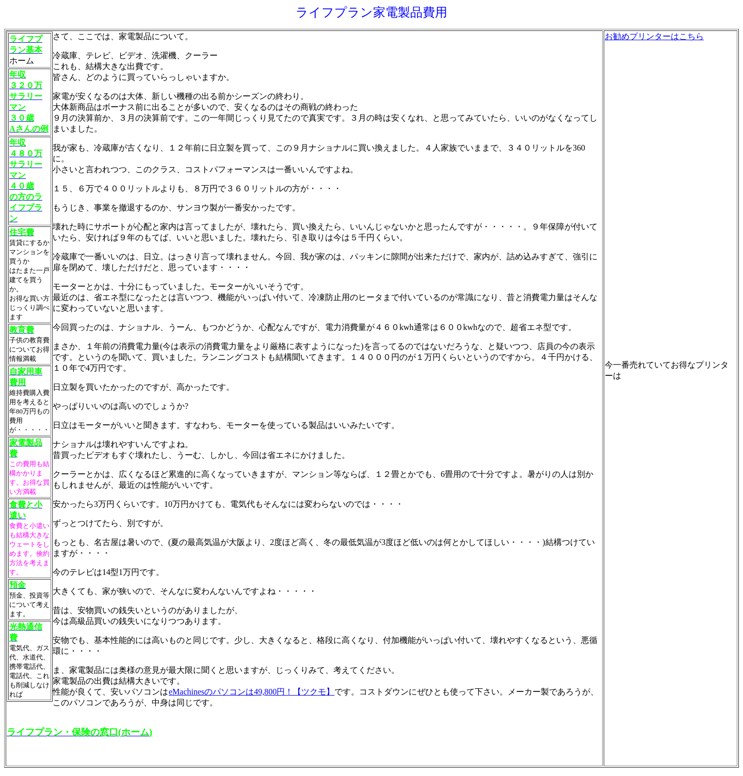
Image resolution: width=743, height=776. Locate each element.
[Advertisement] (646, 197)
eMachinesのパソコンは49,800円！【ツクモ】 (251, 691)
